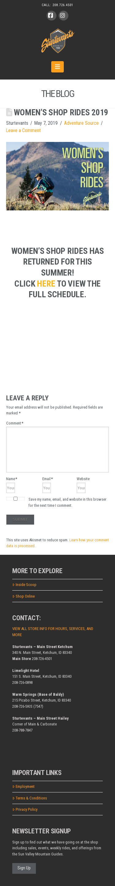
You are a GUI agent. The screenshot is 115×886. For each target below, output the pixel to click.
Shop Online (23, 596)
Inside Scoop (24, 584)
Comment (14, 423)
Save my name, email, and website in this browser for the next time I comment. (67, 502)
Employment (23, 786)
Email (47, 478)
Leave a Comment (23, 130)
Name (11, 478)
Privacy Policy (24, 809)
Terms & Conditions (29, 798)
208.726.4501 (62, 5)
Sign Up (24, 868)
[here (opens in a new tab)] (47, 284)
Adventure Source (81, 123)
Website (83, 478)
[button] (57, 66)
